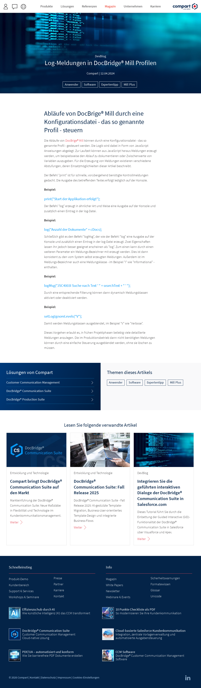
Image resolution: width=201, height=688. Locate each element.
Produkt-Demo (18, 579)
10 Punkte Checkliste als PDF (135, 609)
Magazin (111, 579)
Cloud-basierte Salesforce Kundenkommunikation (150, 630)
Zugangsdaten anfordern (121, 4)
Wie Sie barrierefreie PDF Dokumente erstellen (52, 656)
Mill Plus (129, 84)
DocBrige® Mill (74, 140)
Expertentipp (109, 84)
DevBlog (100, 56)
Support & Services (21, 591)
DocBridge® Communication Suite (28, 391)
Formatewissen (160, 584)
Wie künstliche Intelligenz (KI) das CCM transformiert (56, 613)
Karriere (59, 590)
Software (90, 84)
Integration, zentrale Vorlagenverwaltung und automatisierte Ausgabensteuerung (145, 636)
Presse (58, 578)
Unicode (156, 596)
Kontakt (59, 596)
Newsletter (113, 591)
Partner (58, 584)
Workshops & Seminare (24, 597)
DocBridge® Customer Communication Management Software (150, 657)
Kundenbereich (19, 585)
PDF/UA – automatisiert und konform (48, 652)
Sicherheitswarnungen (165, 578)
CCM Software (125, 652)
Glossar (155, 590)
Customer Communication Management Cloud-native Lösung (48, 636)
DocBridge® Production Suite (25, 399)
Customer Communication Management (33, 382)
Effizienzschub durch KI (38, 609)
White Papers (114, 585)
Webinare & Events (118, 597)
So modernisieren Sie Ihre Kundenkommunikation (148, 613)
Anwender (71, 84)
